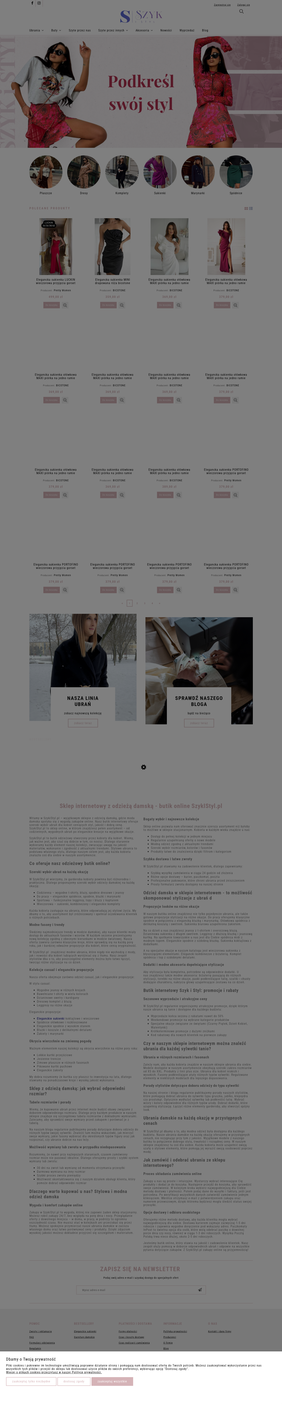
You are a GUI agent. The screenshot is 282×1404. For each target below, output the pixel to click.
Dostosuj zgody (73, 1381)
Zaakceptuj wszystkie (112, 1381)
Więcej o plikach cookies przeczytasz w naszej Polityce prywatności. (54, 1372)
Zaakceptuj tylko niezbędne (31, 1381)
